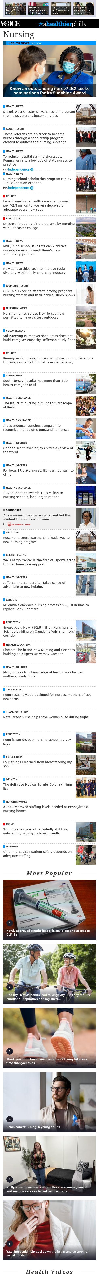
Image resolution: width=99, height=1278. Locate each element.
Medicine (12, 532)
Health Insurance (18, 398)
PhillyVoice (10, 23)
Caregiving (14, 375)
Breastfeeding (16, 555)
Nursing (12, 846)
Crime (10, 824)
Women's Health (17, 286)
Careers (11, 600)
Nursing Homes (16, 308)
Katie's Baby (14, 757)
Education (13, 218)
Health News (19, 43)
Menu (92, 24)
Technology (14, 689)
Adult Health (15, 129)
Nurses (36, 43)
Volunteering (15, 330)
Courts (11, 196)
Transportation (17, 712)
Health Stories (16, 443)
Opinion (11, 779)
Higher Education (18, 644)
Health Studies (16, 667)
